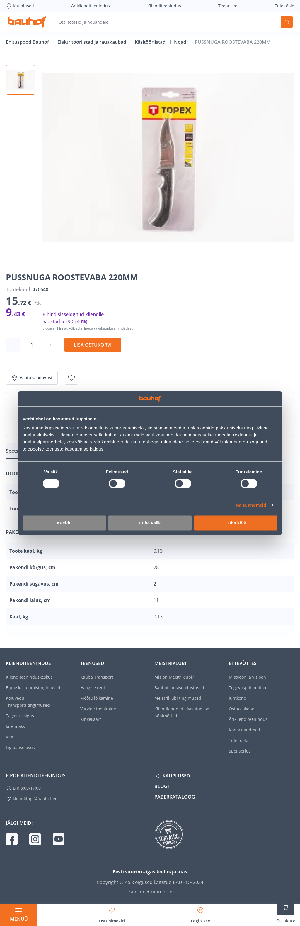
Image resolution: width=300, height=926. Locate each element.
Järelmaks (15, 726)
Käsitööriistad (151, 42)
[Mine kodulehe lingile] (26, 22)
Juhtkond (237, 698)
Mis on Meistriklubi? (174, 677)
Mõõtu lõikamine (96, 698)
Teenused (228, 6)
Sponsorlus (240, 751)
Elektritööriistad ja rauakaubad (92, 42)
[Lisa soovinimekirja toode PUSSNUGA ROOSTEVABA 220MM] (71, 378)
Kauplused (20, 6)
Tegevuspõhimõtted (248, 687)
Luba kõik (236, 522)
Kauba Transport (96, 677)
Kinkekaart (90, 719)
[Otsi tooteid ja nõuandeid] (167, 22)
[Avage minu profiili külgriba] (200, 913)
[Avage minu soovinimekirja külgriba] (112, 913)
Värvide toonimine (98, 708)
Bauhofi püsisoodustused (179, 687)
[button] (20, 80)
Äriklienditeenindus (90, 6)
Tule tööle (284, 6)
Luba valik (150, 522)
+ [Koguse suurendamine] (50, 345)
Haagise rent (92, 687)
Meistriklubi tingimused (177, 698)
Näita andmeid (251, 505)
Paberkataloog (174, 797)
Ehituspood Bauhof (28, 42)
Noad (181, 42)
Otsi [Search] (286, 22)
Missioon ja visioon (247, 677)
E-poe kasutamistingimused (33, 687)
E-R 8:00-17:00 (27, 788)
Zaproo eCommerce (150, 891)
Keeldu (64, 522)
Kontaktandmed (244, 730)
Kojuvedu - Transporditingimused (28, 701)
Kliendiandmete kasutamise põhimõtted (181, 712)
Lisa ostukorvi (93, 345)
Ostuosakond (242, 708)
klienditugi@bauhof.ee (35, 798)
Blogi (161, 786)
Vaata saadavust (32, 377)
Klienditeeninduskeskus (29, 677)
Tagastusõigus (20, 715)
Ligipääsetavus (20, 747)
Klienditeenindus (164, 6)
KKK (10, 737)
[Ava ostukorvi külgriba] (285, 911)
